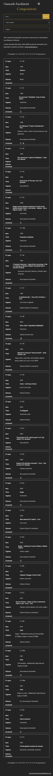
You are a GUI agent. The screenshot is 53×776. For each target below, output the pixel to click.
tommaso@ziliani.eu (31, 47)
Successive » (41, 54)
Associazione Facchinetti (27, 108)
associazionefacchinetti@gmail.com (40, 773)
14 (34, 54)
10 (26, 54)
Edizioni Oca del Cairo (26, 334)
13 (32, 54)
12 (30, 54)
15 (36, 54)
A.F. (21, 701)
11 (28, 54)
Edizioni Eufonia (25, 393)
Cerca (46, 16)
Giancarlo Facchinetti (16, 4)
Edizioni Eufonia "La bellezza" (29, 308)
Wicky (22, 79)
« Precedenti (11, 54)
